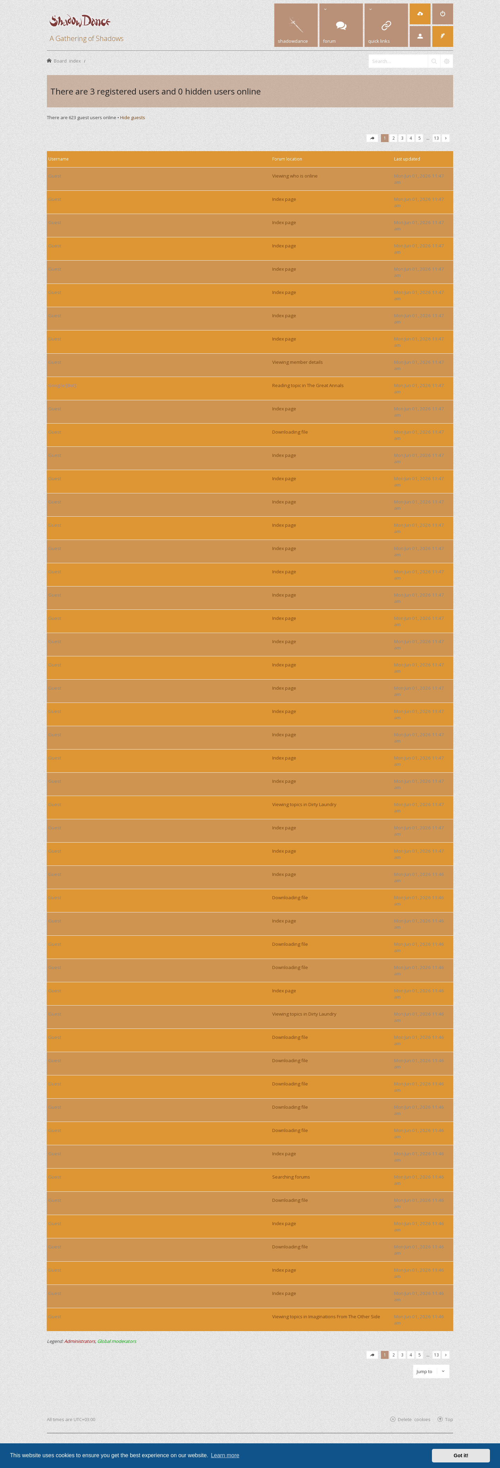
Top (449, 1419)
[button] (372, 138)
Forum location (287, 159)
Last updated (407, 159)
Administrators (79, 1341)
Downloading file (290, 432)
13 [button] (436, 138)
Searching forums (291, 1177)
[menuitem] (420, 13)
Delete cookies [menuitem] (414, 1419)
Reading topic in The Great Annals (308, 385)
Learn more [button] (225, 1455)
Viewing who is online (295, 176)
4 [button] (411, 138)
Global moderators (116, 1341)
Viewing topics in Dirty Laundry (304, 804)
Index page (284, 199)
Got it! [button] (461, 1455)
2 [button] (393, 138)
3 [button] (402, 138)
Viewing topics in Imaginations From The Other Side (326, 1316)
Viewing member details (297, 362)
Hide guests (132, 117)
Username (58, 159)
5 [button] (419, 138)
